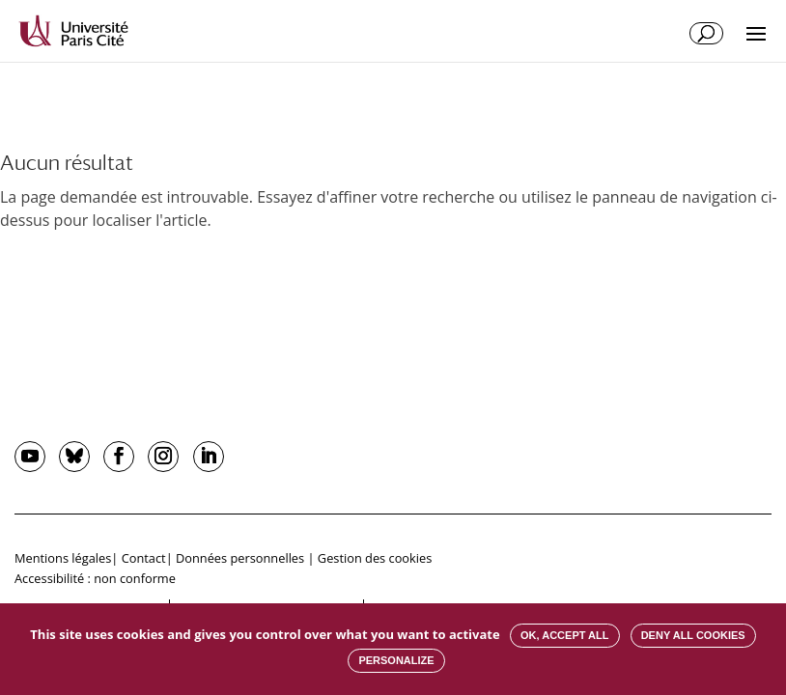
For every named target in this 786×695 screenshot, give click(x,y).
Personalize (396, 660)
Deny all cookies (693, 635)
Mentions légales (62, 558)
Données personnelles (240, 558)
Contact (144, 558)
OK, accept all (564, 635)
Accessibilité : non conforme (95, 578)
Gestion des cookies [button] (375, 558)
